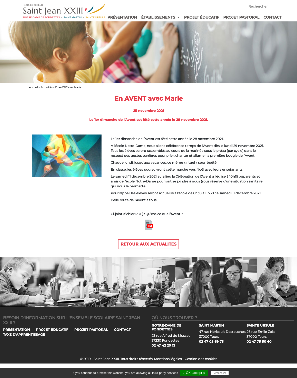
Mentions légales (168, 359)
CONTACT (273, 17)
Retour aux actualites (148, 244)
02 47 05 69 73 (211, 342)
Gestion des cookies (201, 359)
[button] (177, 17)
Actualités (46, 87)
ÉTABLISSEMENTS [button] (160, 17)
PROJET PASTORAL (241, 17)
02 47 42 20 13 (163, 345)
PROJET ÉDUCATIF (201, 17)
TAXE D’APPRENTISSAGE (24, 335)
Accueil (33, 87)
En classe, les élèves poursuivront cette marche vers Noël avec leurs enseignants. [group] (177, 169)
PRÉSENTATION (122, 17)
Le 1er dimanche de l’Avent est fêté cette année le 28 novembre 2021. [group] (167, 139)
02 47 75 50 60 (259, 342)
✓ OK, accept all (194, 373)
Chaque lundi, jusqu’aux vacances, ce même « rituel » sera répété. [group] (164, 163)
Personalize (220, 373)
